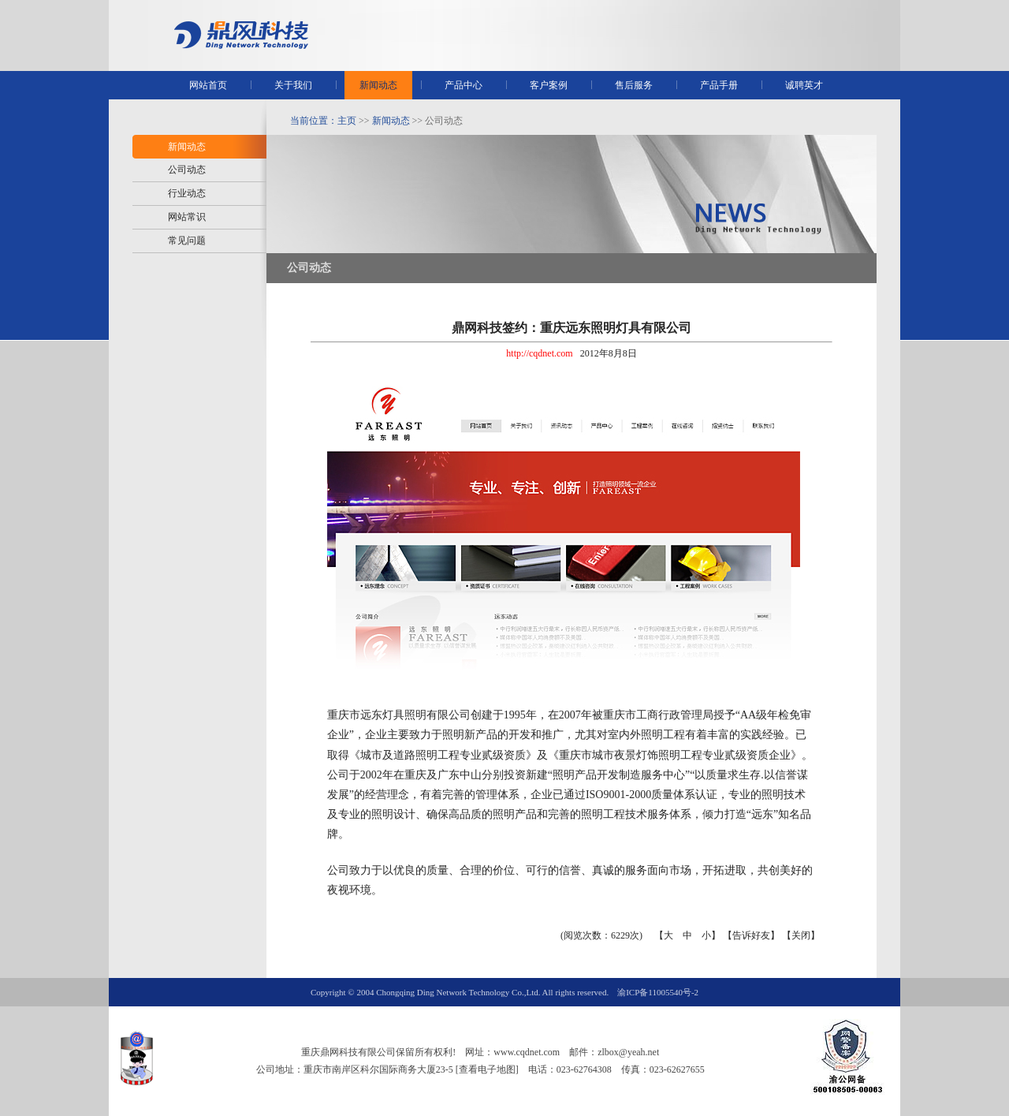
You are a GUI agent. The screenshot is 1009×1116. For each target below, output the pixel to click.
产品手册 (719, 85)
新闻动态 (378, 85)
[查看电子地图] (487, 1069)
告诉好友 (751, 935)
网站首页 (208, 85)
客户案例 (549, 85)
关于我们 (293, 85)
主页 (346, 120)
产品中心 (463, 85)
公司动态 (187, 169)
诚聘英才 (804, 85)
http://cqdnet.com (539, 353)
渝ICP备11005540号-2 (657, 992)
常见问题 (187, 240)
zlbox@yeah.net (628, 1052)
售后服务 (634, 85)
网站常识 (187, 216)
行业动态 (187, 193)
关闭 (800, 935)
